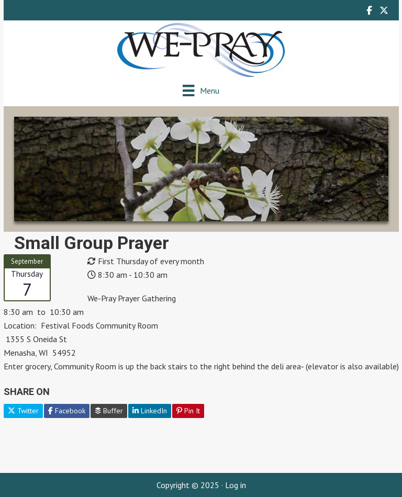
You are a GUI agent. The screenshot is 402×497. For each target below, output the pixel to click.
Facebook (66, 410)
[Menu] (200, 90)
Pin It (188, 410)
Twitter (23, 410)
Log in (235, 485)
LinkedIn (149, 410)
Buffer (109, 410)
